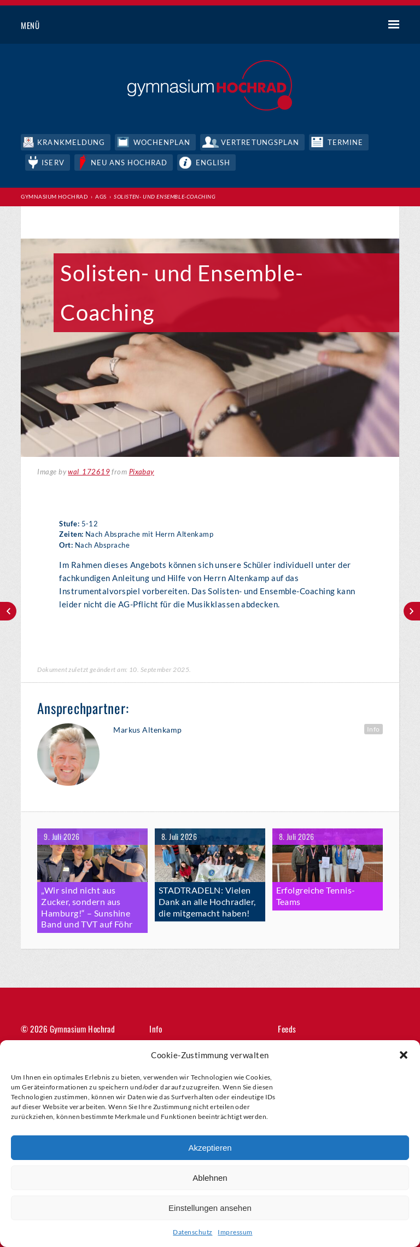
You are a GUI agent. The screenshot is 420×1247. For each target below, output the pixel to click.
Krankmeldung (70, 142)
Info (373, 729)
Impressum (235, 1232)
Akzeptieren (209, 1147)
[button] (403, 1054)
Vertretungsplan (260, 142)
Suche (353, 25)
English (213, 162)
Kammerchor (412, 611)
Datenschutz (192, 1232)
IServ (53, 162)
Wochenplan (161, 142)
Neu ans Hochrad (129, 162)
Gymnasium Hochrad (54, 196)
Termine (345, 142)
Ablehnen (209, 1177)
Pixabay (141, 471)
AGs (100, 196)
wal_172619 (89, 471)
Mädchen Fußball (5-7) (8, 611)
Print (42, 223)
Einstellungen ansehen (210, 1208)
